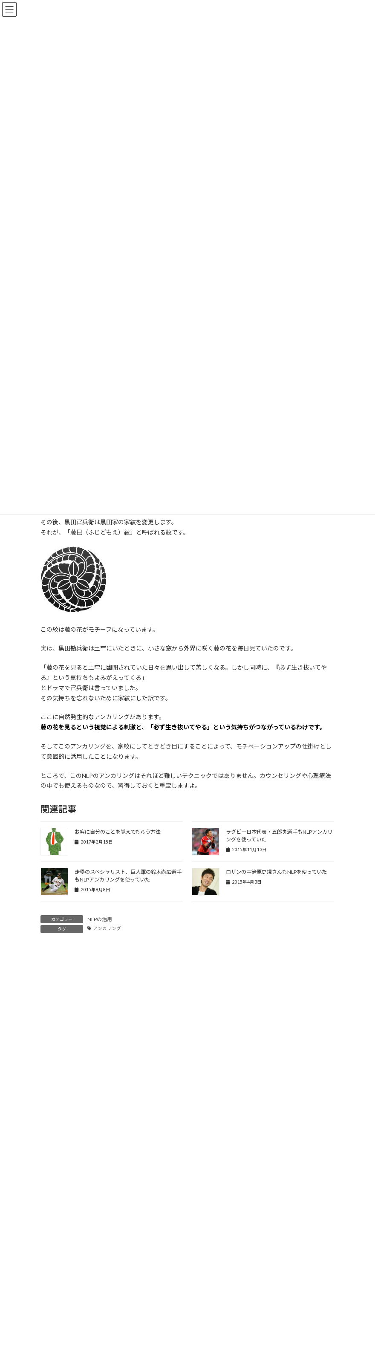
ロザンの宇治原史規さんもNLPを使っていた (276, 872)
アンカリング (107, 928)
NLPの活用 (99, 919)
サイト (49, 1174)
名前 (50, 1095)
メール (53, 1134)
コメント (56, 995)
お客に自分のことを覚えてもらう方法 (118, 832)
